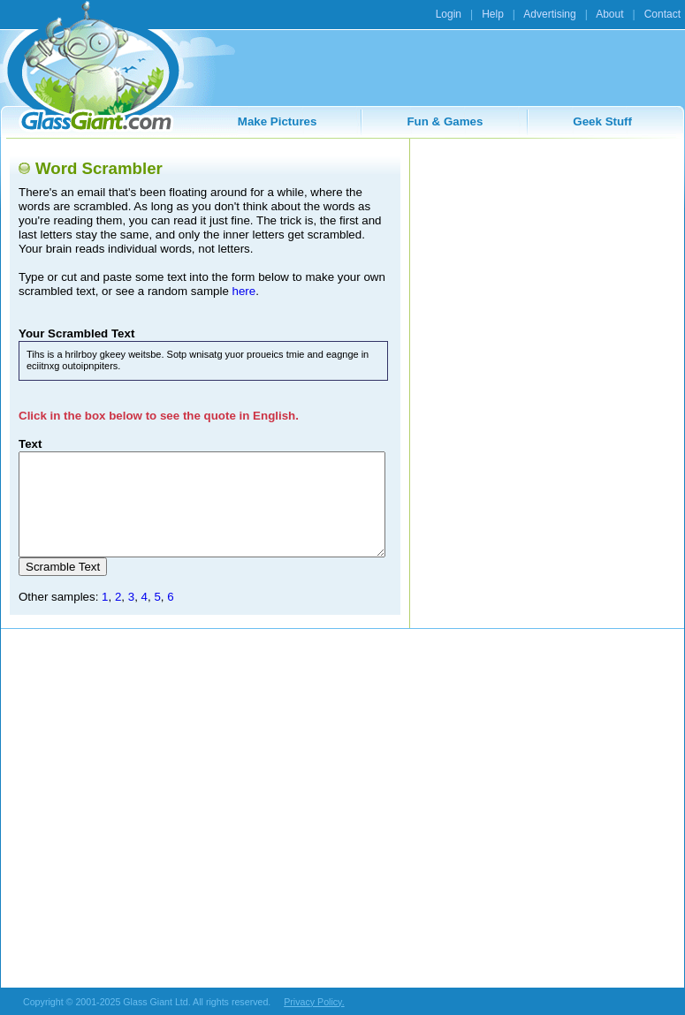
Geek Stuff (602, 121)
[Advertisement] (546, 258)
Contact (662, 14)
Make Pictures (277, 121)
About (609, 14)
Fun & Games (445, 121)
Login (448, 14)
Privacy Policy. (314, 1001)
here (244, 291)
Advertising (549, 14)
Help (493, 14)
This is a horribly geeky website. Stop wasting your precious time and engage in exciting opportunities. (202, 504)
